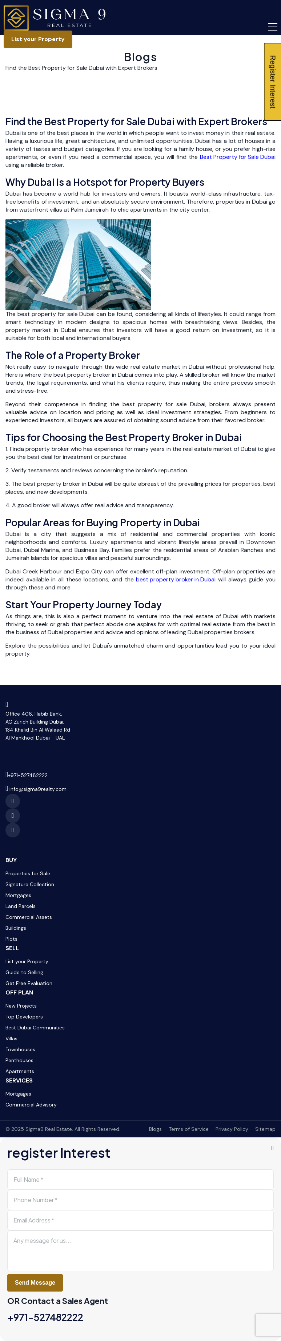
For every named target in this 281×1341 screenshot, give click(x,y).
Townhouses (20, 1049)
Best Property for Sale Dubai (238, 157)
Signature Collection (29, 884)
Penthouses (19, 1060)
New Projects (21, 1005)
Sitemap (265, 1129)
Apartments (19, 1071)
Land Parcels (20, 906)
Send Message (35, 1283)
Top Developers (24, 1016)
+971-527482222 (28, 775)
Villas (11, 1038)
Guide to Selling (24, 972)
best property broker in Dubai (176, 579)
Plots (11, 939)
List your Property (38, 39)
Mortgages (18, 895)
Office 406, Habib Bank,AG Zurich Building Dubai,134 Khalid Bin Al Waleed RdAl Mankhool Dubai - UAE (37, 725)
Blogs (140, 57)
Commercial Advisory (31, 1104)
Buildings (15, 928)
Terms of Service (189, 1129)
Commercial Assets (28, 917)
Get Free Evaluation (28, 983)
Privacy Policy (232, 1129)
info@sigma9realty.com (38, 789)
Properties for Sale (27, 873)
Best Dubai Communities (35, 1027)
